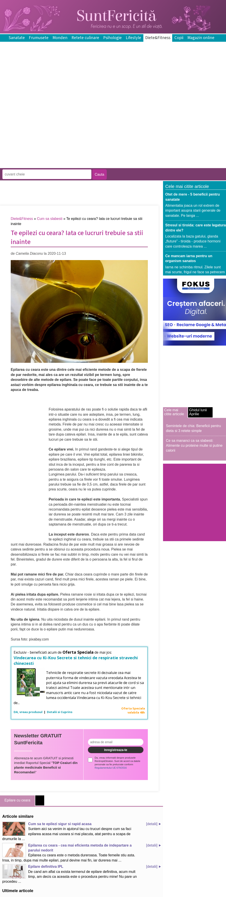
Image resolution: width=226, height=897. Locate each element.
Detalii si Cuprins (59, 712)
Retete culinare (85, 38)
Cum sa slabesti (49, 219)
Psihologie (112, 38)
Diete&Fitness (157, 38)
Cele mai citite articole (174, 412)
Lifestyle (133, 38)
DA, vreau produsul (28, 712)
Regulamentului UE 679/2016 (111, 767)
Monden (59, 38)
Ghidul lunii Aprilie (198, 412)
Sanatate (17, 38)
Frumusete (38, 38)
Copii (178, 38)
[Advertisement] (52, 135)
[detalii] (151, 824)
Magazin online (200, 38)
